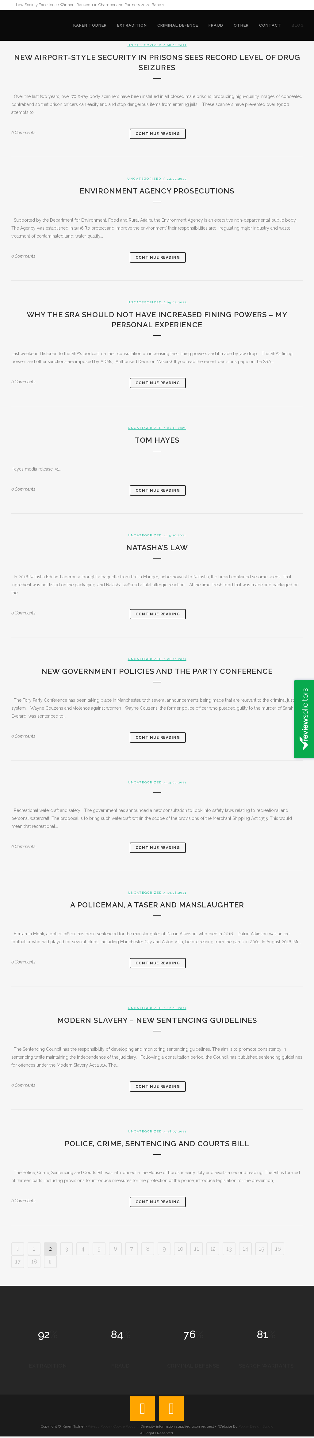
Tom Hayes (157, 440)
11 (196, 1248)
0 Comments (23, 132)
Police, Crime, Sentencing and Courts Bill (157, 1143)
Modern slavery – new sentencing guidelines (157, 1020)
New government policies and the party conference (157, 671)
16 (278, 1248)
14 (245, 1248)
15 (261, 1248)
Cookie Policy (124, 1428)
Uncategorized (145, 45)
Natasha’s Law (157, 547)
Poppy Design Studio (256, 1428)
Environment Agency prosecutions (157, 190)
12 (213, 1248)
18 (34, 1261)
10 (180, 1248)
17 (18, 1261)
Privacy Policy (99, 1428)
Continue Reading (158, 134)
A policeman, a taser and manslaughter (157, 904)
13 (229, 1248)
